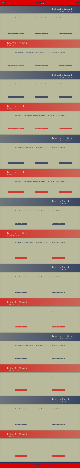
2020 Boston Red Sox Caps (41, 192)
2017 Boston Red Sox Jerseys (58, 292)
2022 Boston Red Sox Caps (41, 128)
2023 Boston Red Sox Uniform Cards (16, 97)
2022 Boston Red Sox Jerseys (65, 128)
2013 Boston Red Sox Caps (21, 424)
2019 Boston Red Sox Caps (21, 223)
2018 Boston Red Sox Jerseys (58, 258)
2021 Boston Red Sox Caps (41, 163)
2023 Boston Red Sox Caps (41, 97)
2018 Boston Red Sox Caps (21, 258)
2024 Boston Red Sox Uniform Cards (16, 65)
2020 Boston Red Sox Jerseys (65, 192)
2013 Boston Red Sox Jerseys (58, 424)
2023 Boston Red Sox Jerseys (65, 97)
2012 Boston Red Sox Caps (21, 456)
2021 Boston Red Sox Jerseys (65, 163)
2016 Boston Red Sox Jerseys (58, 326)
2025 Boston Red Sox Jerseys (65, 33)
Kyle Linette (48, 464)
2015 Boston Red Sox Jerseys (58, 358)
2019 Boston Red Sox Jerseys (58, 223)
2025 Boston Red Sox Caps (41, 33)
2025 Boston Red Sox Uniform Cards (16, 33)
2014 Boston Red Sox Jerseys (58, 390)
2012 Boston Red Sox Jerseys (58, 456)
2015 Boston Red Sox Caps (21, 358)
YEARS (3, 2)
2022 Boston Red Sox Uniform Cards (16, 128)
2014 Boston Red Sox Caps (21, 390)
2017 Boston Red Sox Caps (21, 292)
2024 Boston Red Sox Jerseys (65, 65)
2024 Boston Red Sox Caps (41, 65)
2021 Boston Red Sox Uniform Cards (16, 163)
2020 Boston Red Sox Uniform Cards (16, 192)
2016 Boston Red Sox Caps (21, 326)
